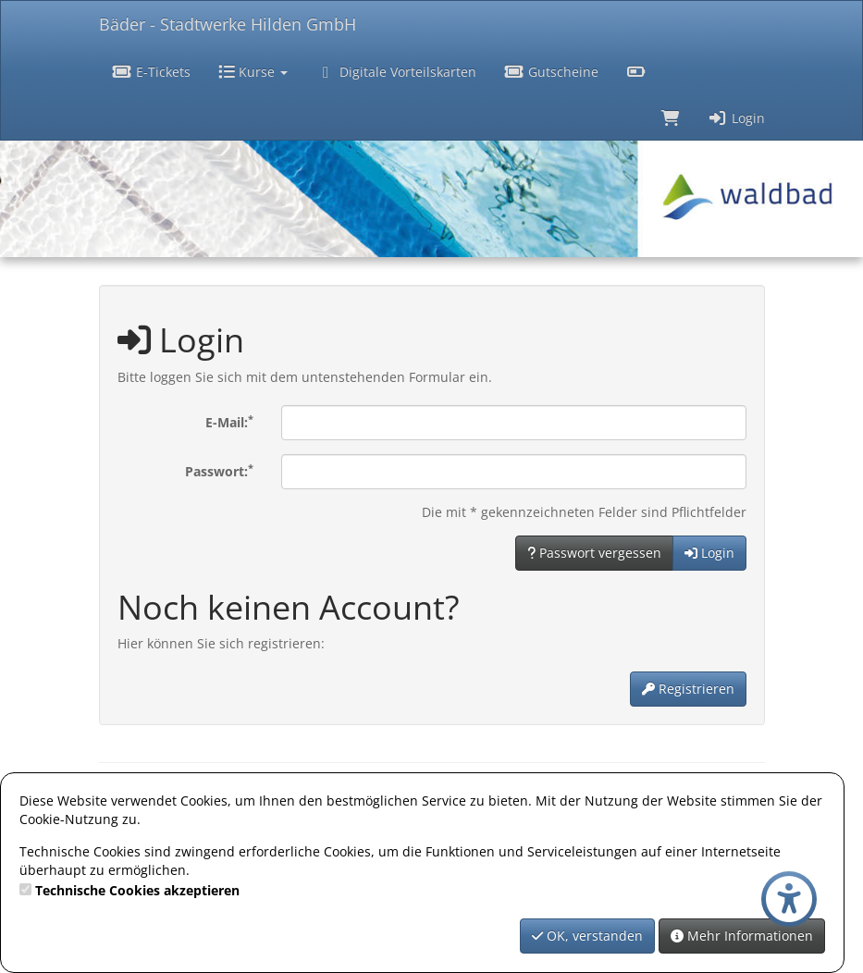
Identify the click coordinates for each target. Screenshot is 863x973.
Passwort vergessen (594, 552)
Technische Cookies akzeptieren (137, 890)
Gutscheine (551, 71)
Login (736, 118)
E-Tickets (152, 71)
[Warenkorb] (670, 116)
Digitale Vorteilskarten (395, 71)
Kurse (253, 71)
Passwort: (219, 471)
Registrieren (688, 688)
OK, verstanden (587, 935)
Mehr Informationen (742, 935)
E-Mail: (229, 422)
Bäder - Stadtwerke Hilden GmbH (227, 24)
